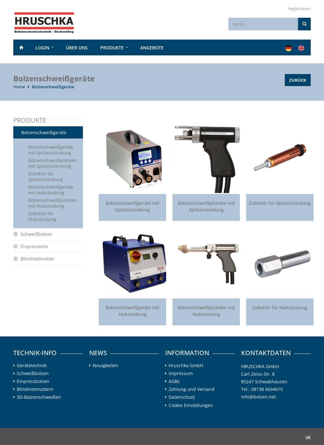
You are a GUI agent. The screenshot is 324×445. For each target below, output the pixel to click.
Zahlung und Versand (192, 389)
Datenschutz (182, 397)
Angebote (152, 48)
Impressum (181, 373)
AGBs (174, 381)
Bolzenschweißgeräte (53, 87)
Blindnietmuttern (35, 389)
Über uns (77, 48)
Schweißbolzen (33, 234)
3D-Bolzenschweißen (39, 397)
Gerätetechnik (32, 365)
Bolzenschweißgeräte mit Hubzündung (50, 190)
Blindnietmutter (34, 259)
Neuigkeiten (105, 365)
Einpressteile (31, 246)
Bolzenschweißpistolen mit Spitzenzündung (52, 163)
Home (21, 47)
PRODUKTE (112, 48)
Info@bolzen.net (258, 397)
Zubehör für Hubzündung (42, 216)
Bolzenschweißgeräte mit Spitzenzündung (50, 150)
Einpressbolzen (33, 381)
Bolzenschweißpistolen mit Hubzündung (52, 203)
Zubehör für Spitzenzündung (45, 176)
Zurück (297, 80)
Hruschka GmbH (186, 365)
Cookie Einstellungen (191, 405)
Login (42, 48)
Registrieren (299, 8)
